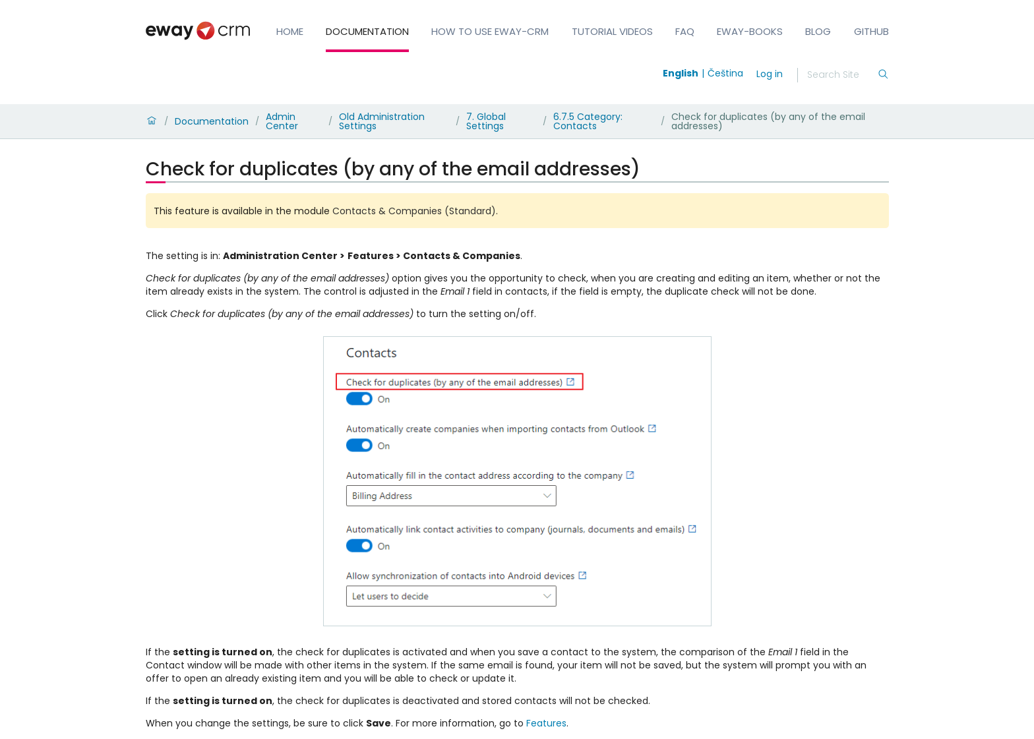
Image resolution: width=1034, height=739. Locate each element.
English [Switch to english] (680, 73)
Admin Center (282, 121)
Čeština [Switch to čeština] (725, 73)
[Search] (842, 75)
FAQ (684, 31)
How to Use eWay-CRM (490, 31)
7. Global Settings (486, 121)
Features (546, 723)
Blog (818, 31)
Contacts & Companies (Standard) (414, 211)
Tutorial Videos (612, 31)
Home (289, 31)
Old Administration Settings (382, 121)
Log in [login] (769, 74)
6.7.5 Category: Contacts (588, 121)
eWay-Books (750, 31)
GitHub (871, 31)
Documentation (367, 31)
